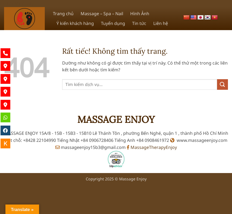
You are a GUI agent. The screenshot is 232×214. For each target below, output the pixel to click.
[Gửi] (222, 84)
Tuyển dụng (113, 23)
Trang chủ (63, 14)
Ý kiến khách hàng (75, 23)
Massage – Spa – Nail (102, 14)
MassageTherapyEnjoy (152, 147)
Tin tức (139, 23)
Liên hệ (160, 23)
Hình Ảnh (139, 14)
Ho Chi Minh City (17, 3)
